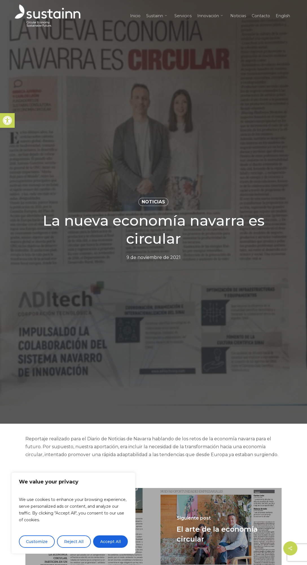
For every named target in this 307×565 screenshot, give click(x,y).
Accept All (110, 541)
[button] (7, 120)
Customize (37, 541)
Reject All (74, 541)
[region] (73, 513)
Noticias (153, 202)
